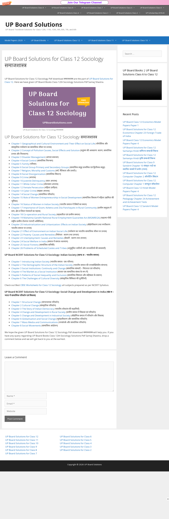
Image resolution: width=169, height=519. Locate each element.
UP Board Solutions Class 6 (124, 7)
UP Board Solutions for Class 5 (75, 487)
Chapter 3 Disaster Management (28, 204)
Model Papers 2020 (16, 40)
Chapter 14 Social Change (24, 241)
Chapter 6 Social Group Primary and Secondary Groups (40, 214)
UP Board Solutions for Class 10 (21, 490)
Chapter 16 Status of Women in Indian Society (35, 251)
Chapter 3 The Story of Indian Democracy (32, 356)
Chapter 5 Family (20, 211)
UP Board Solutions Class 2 (129, 13)
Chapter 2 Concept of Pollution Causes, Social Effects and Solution (45, 197)
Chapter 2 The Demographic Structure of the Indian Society (42, 312)
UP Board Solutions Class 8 (65, 7)
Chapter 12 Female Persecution (27, 235)
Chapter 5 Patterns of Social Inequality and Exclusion (39, 322)
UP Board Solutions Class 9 (35, 7)
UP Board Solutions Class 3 (100, 13)
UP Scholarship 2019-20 (155, 13)
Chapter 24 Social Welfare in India (29, 288)
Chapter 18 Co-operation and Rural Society (33, 261)
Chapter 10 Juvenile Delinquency (28, 228)
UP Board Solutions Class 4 (70, 13)
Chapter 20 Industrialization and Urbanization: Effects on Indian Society (48, 272)
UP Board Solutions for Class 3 (75, 494)
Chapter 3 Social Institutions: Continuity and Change (38, 315)
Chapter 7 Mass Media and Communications (34, 369)
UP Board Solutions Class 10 (137, 40)
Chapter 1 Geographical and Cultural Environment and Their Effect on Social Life (53, 191)
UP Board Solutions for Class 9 (21, 494)
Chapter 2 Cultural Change (25, 352)
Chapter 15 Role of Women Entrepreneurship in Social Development (46, 245)
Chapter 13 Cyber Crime (23, 238)
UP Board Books (41, 40)
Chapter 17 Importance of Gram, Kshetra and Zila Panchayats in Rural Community (54, 255)
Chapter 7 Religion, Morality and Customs (33, 218)
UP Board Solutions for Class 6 (75, 484)
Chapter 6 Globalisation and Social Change (33, 366)
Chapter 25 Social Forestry (25, 292)
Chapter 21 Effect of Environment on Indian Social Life (39, 278)
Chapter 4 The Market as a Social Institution (34, 319)
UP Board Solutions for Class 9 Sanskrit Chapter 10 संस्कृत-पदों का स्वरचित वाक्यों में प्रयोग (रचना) (139, 166)
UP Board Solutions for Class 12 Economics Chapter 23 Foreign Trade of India (142, 133)
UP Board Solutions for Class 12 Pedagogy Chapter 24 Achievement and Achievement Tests (141, 198)
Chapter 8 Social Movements (26, 373)
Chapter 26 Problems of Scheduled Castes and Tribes (39, 295)
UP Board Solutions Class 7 (94, 7)
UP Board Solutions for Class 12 (21, 484)
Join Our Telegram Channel (84, 2)
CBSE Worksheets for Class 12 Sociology (41, 332)
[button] (84, 2)
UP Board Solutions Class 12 (69, 40)
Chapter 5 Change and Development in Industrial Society (40, 363)
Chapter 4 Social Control (23, 208)
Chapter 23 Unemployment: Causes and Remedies (37, 285)
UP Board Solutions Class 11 (103, 40)
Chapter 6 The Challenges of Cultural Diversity (35, 325)
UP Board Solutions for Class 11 (21, 487)
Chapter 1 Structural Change (26, 349)
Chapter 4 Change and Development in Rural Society (38, 359)
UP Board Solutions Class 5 (153, 7)
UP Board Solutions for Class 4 (75, 490)
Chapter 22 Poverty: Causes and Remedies (33, 282)
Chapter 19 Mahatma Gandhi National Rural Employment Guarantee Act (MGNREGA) (55, 265)
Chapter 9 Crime (19, 224)
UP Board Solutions (33, 24)
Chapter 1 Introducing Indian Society (30, 309)
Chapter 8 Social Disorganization (28, 221)
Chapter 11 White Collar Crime (27, 231)
